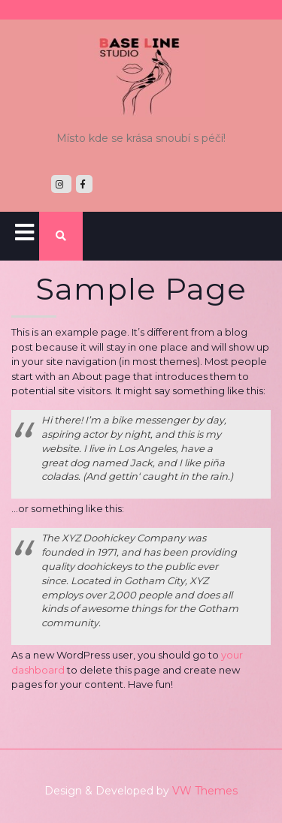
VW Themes (203, 790)
